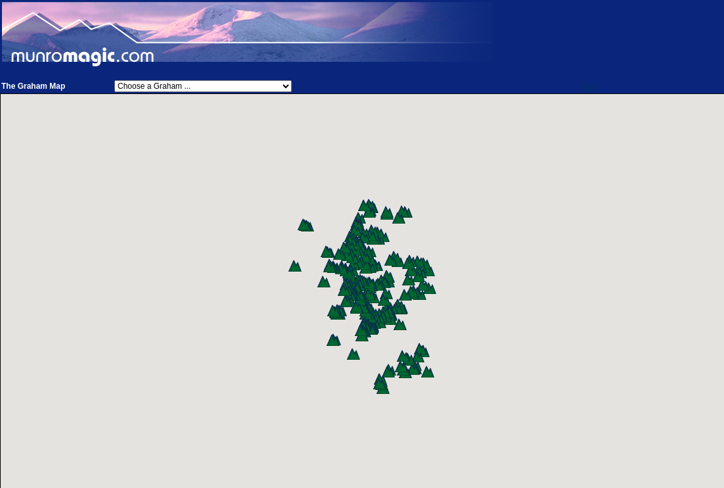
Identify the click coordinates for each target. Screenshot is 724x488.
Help (589, 86)
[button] (429, 288)
